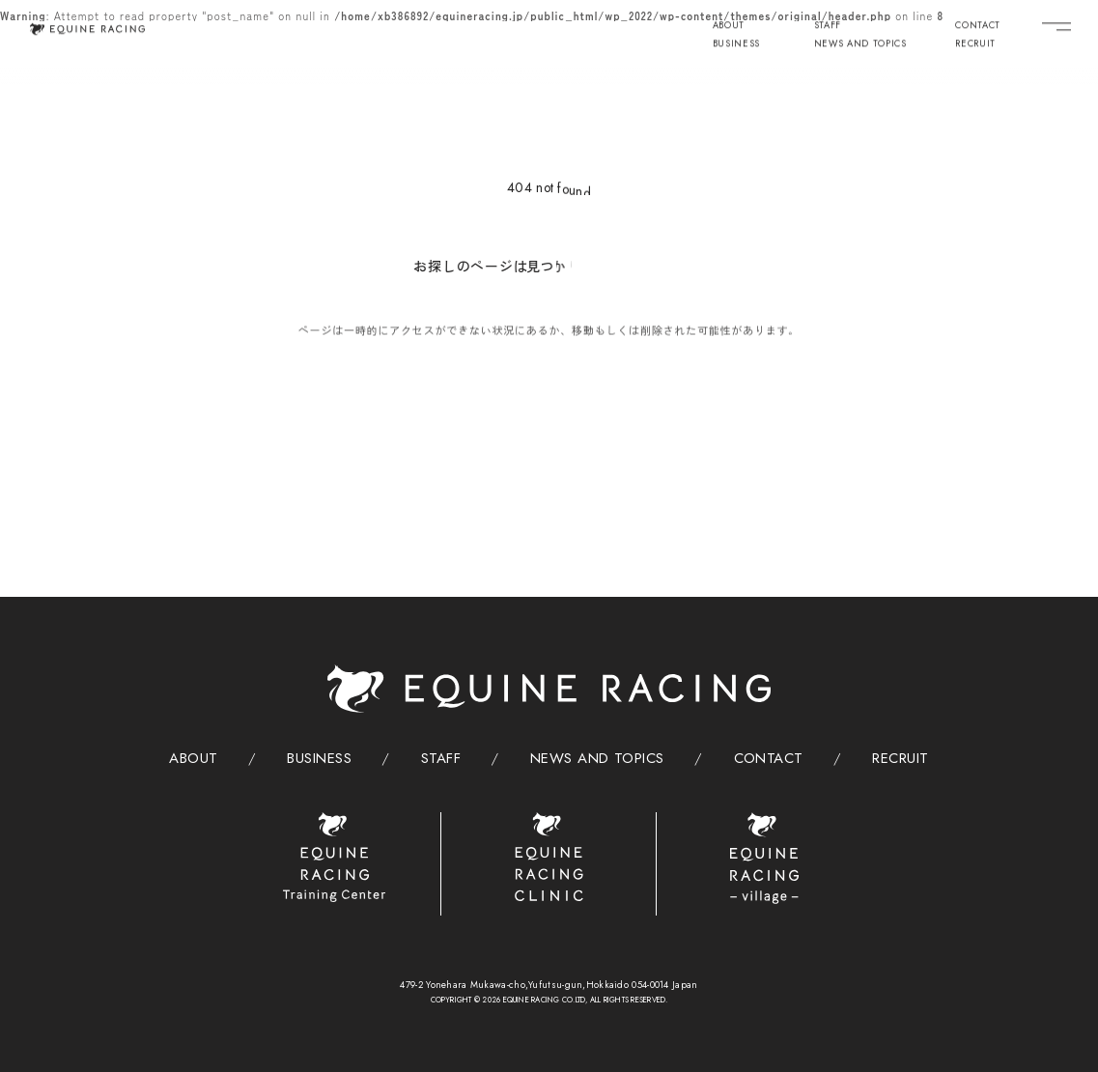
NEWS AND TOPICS (860, 44)
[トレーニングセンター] (334, 857)
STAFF (827, 25)
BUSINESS (736, 44)
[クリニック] (549, 857)
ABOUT (729, 25)
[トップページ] (87, 27)
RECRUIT (975, 44)
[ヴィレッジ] (764, 858)
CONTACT (977, 25)
